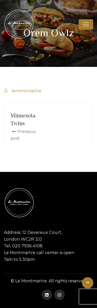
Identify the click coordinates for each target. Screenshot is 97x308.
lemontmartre (26, 90)
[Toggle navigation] (86, 24)
